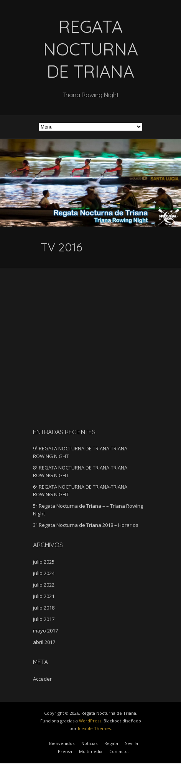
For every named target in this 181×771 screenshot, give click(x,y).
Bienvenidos (61, 743)
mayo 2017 (45, 630)
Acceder (42, 678)
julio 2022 (43, 584)
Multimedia (90, 751)
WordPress (90, 721)
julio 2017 (43, 619)
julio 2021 (43, 596)
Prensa (65, 751)
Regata (111, 743)
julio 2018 (43, 607)
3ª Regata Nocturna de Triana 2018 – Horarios (85, 525)
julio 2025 (43, 561)
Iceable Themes (94, 728)
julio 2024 (43, 573)
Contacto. (119, 751)
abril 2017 (44, 642)
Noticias (89, 743)
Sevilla (131, 743)
